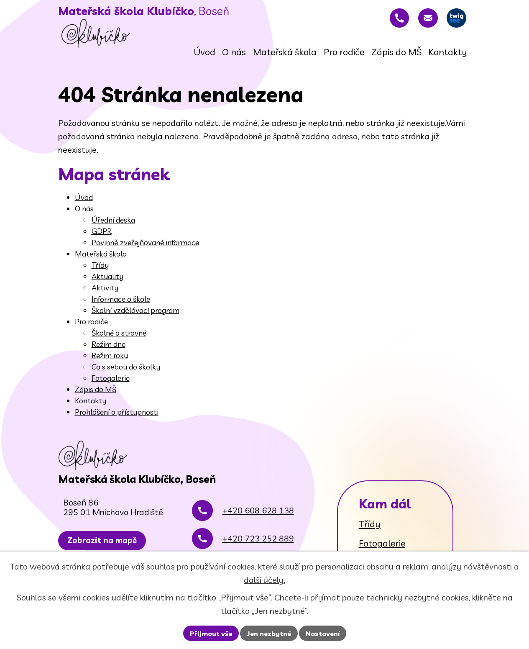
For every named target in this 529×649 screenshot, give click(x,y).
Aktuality (107, 282)
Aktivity (105, 293)
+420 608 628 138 (258, 536)
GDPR (102, 236)
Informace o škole (121, 304)
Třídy (100, 270)
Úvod (84, 203)
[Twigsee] (453, 20)
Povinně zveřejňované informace (145, 248)
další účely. (264, 580)
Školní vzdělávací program (135, 316)
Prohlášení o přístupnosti (116, 417)
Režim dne (108, 349)
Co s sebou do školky (126, 372)
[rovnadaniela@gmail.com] (419, 20)
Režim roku (110, 361)
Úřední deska (113, 225)
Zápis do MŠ (95, 395)
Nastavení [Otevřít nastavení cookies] (323, 633)
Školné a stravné (119, 338)
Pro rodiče (91, 327)
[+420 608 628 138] (385, 20)
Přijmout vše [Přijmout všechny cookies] (211, 633)
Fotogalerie (111, 383)
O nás (84, 214)
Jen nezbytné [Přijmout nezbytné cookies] (269, 633)
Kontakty (90, 406)
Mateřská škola (101, 259)
